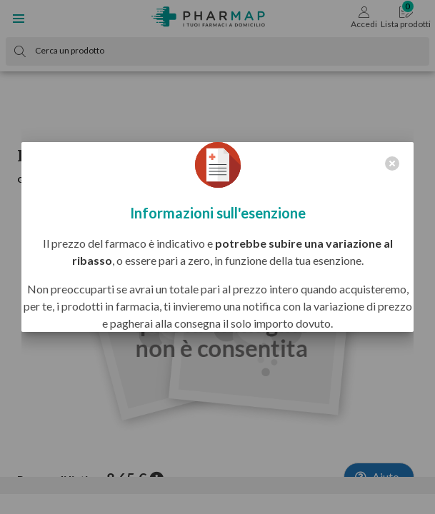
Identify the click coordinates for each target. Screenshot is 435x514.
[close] (392, 163)
